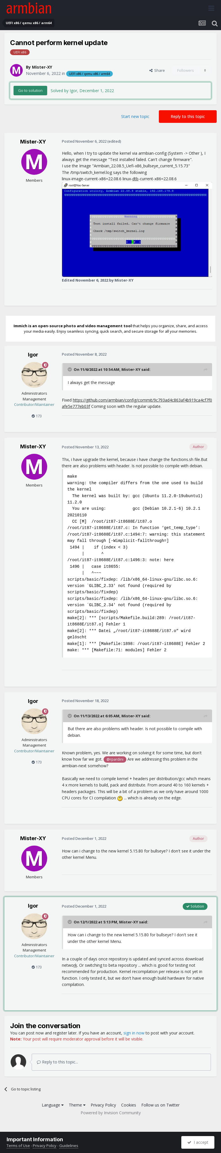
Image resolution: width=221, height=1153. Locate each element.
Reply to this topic (188, 116)
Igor (33, 355)
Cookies (128, 1105)
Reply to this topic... (57, 1062)
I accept (197, 1142)
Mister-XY (42, 67)
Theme (77, 1105)
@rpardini (114, 759)
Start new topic (135, 116)
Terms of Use (18, 1145)
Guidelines (68, 1145)
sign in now (133, 1033)
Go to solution (30, 90)
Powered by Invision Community (111, 1112)
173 (37, 415)
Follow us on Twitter (160, 1105)
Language (53, 1105)
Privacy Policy (103, 1105)
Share (157, 70)
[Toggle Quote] (70, 369)
